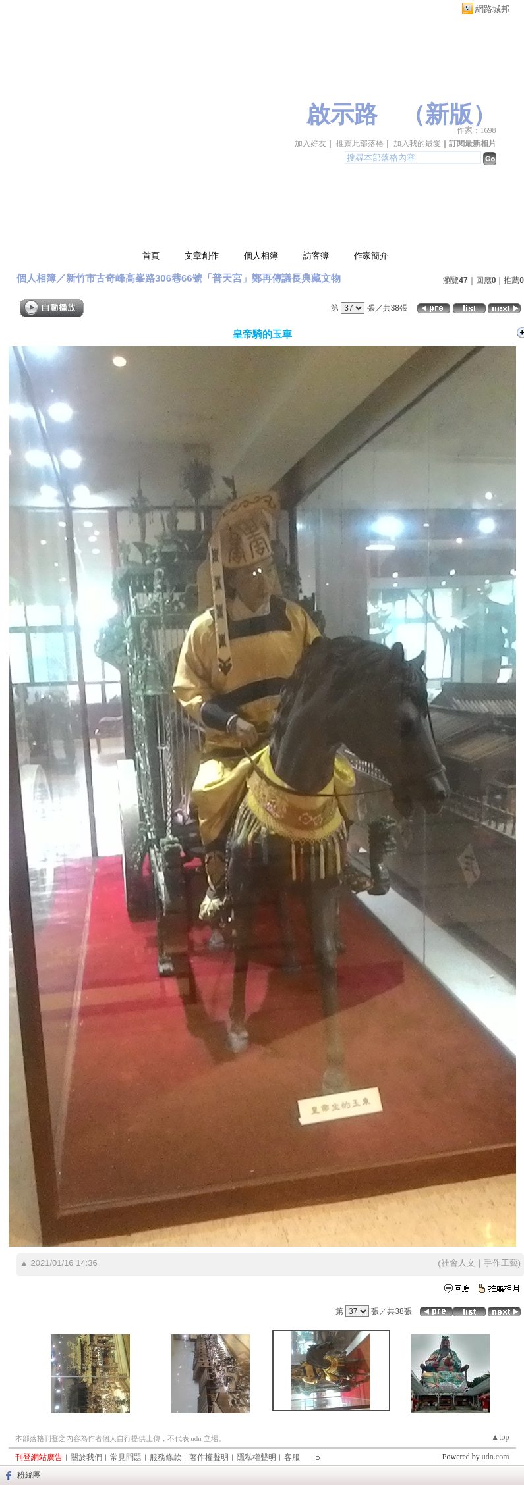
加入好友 (310, 143)
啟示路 (342, 114)
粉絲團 (29, 1475)
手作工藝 (501, 1263)
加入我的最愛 (417, 143)
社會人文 (458, 1263)
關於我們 (86, 1457)
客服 (292, 1457)
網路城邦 (492, 9)
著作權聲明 (209, 1457)
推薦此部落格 (360, 143)
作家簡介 (371, 256)
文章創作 (202, 256)
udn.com (495, 1456)
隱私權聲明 (256, 1457)
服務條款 (165, 1457)
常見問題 (126, 1457)
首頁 (151, 256)
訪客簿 (316, 256)
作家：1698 (476, 130)
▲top (500, 1437)
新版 (449, 114)
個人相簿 (261, 256)
